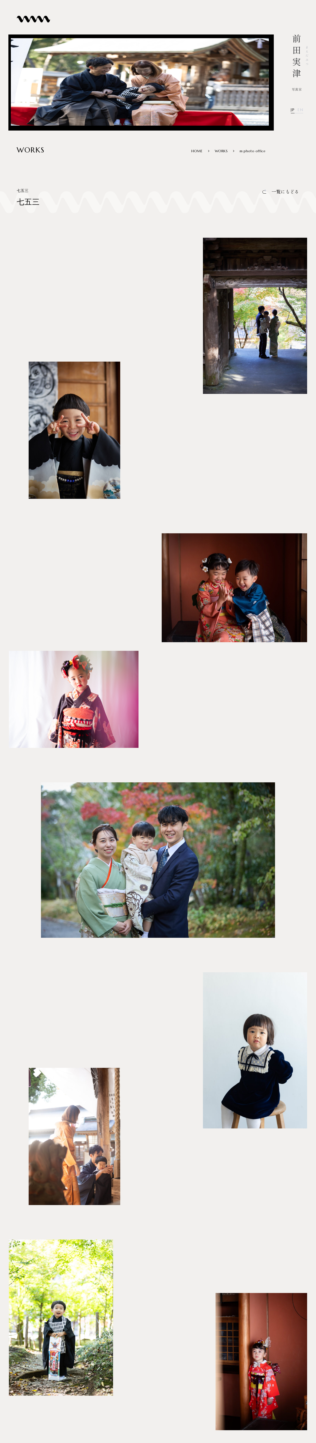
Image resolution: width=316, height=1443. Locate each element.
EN (300, 109)
